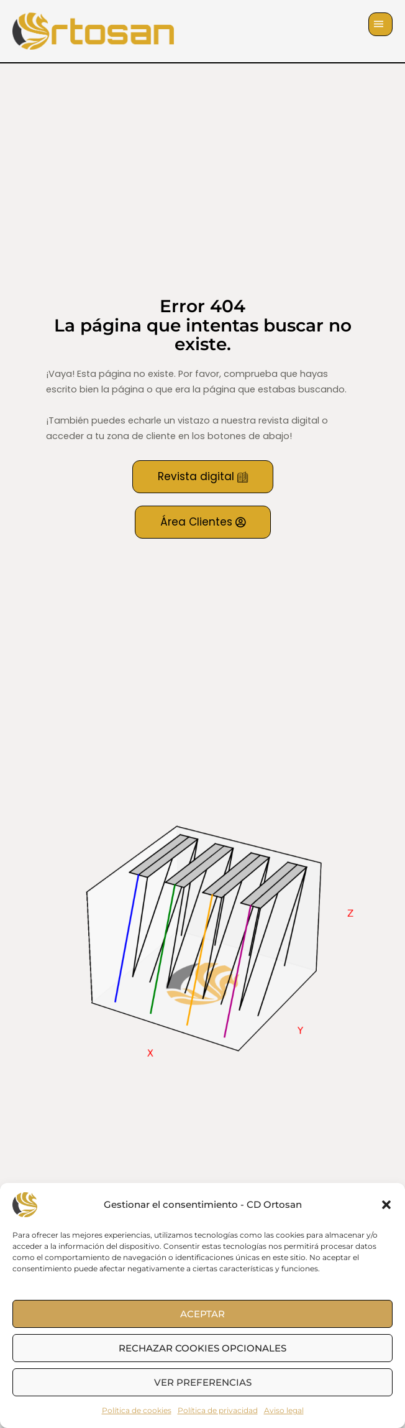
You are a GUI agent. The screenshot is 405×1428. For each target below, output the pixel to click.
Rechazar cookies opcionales (202, 1348)
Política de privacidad (218, 1410)
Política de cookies (136, 1410)
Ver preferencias (203, 1382)
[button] (386, 1204)
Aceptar (202, 1314)
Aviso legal (284, 1410)
